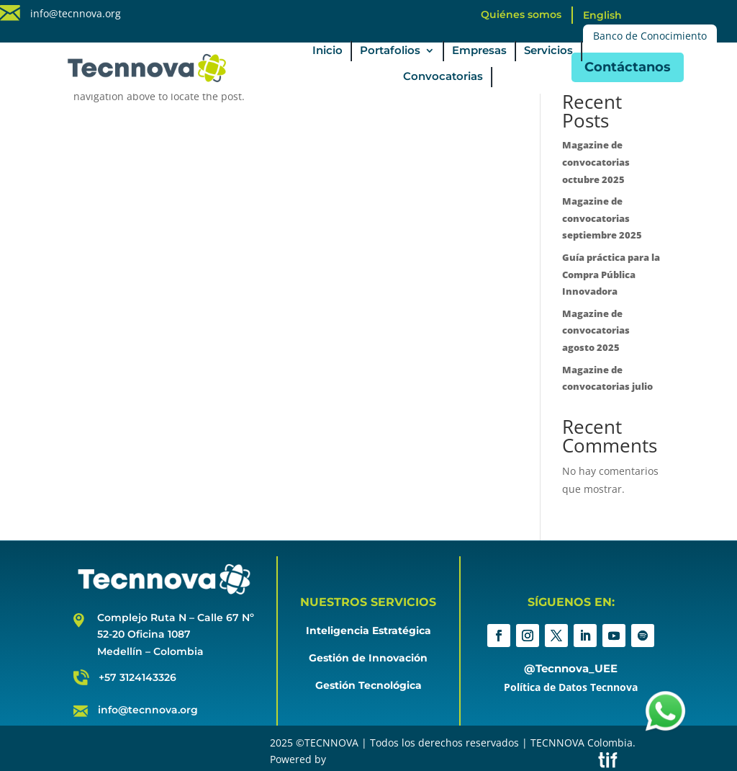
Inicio (327, 51)
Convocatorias (443, 77)
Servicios (548, 51)
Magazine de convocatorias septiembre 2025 (602, 218)
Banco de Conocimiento (650, 36)
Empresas (479, 51)
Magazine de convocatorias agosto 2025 (596, 331)
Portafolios (390, 51)
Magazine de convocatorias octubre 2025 (596, 162)
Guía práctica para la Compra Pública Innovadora (611, 274)
